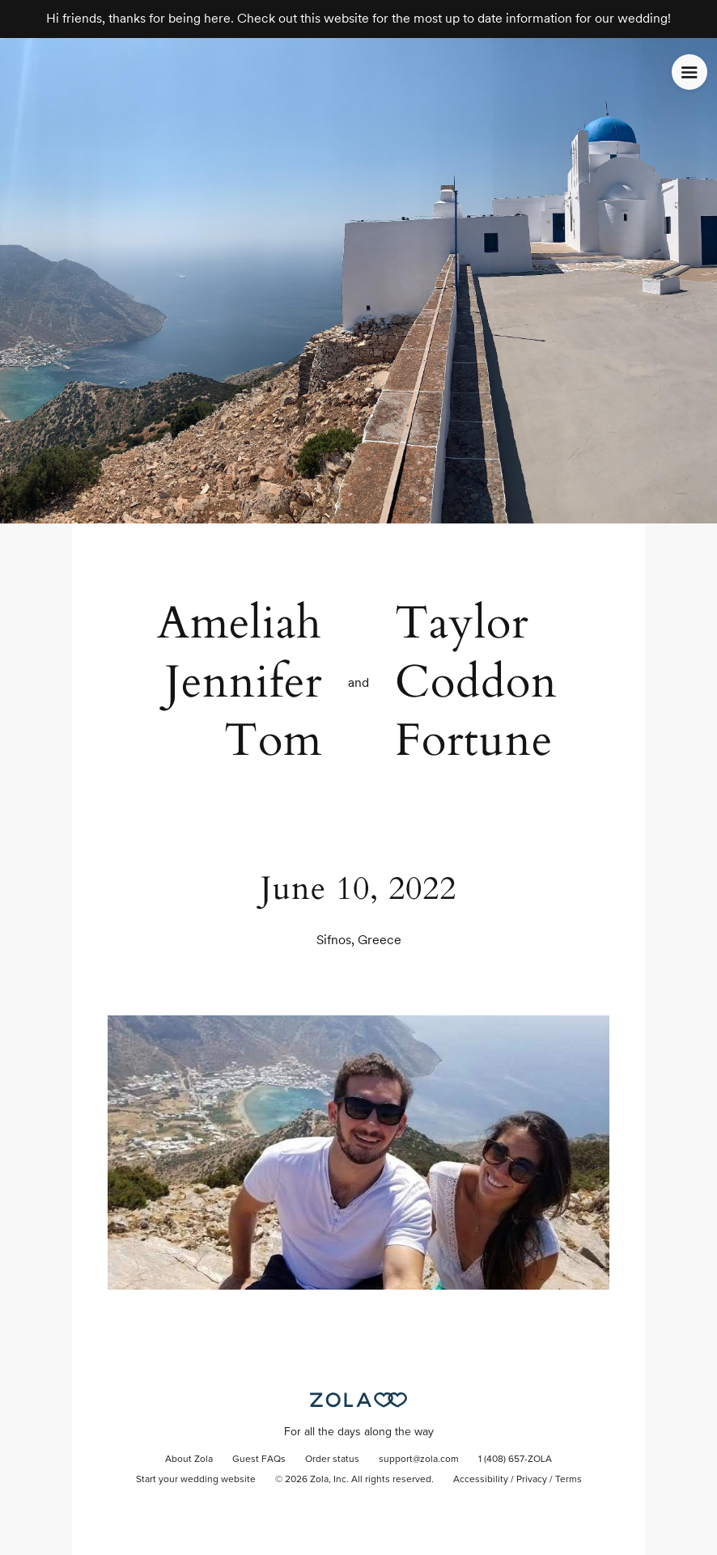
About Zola (189, 1459)
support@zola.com (419, 1459)
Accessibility (480, 1480)
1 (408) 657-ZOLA (515, 1459)
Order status (332, 1459)
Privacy (531, 1480)
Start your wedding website (196, 1480)
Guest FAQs (259, 1459)
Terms (568, 1480)
